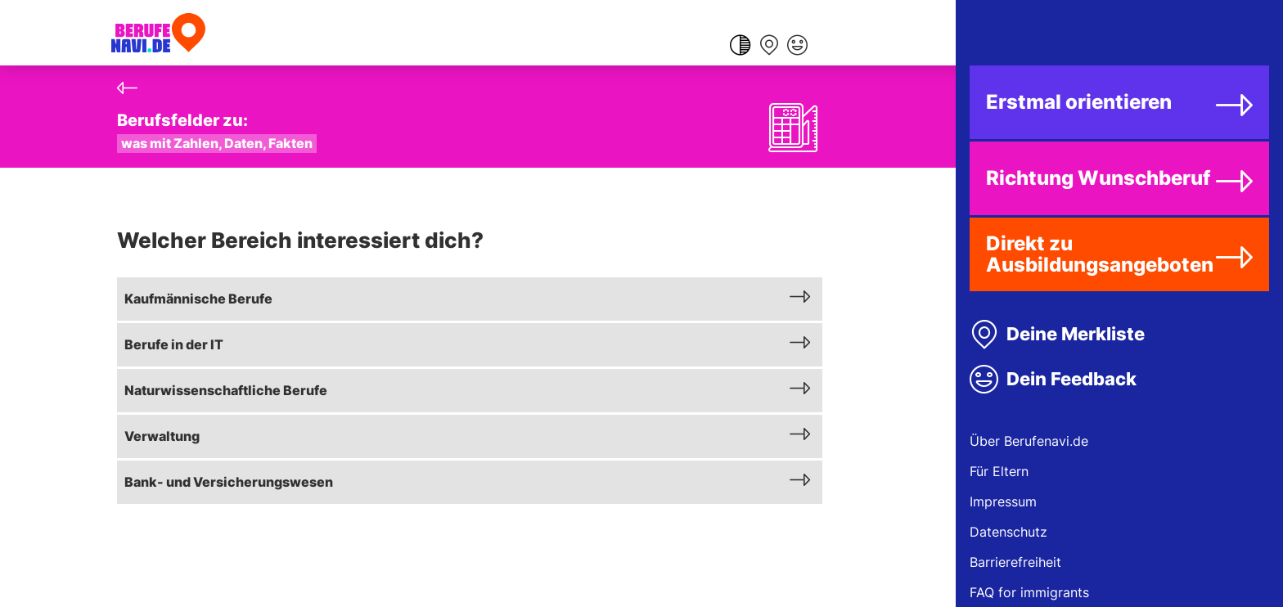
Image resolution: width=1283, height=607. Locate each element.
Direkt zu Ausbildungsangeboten (1099, 254)
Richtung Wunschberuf (1098, 178)
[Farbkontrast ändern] (740, 46)
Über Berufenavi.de (1029, 441)
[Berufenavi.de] (158, 32)
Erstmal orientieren (1079, 102)
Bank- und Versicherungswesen (228, 482)
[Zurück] (127, 88)
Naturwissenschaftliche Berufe (225, 390)
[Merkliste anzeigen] (769, 46)
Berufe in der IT (173, 344)
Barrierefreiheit (1015, 562)
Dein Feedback (1071, 378)
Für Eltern (999, 471)
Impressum (1003, 501)
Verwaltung (162, 436)
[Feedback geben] (797, 46)
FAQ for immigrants (1029, 592)
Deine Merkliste (1075, 333)
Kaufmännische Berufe (198, 298)
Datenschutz (1008, 532)
